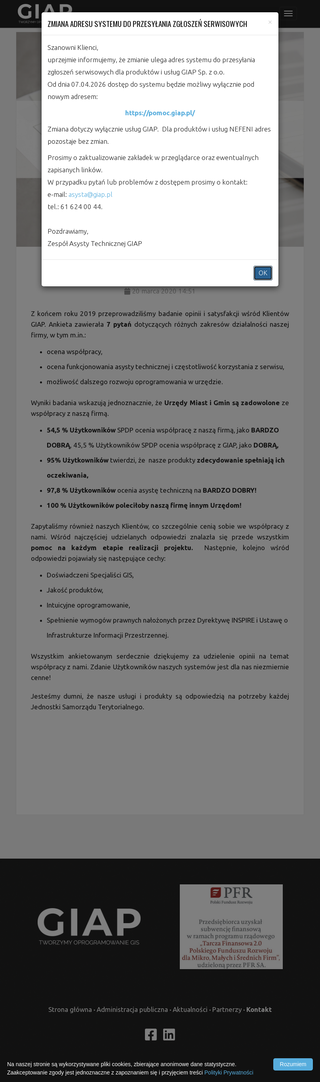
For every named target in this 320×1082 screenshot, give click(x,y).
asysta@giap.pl (90, 194)
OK (263, 272)
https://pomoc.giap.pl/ (160, 112)
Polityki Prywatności (228, 1072)
